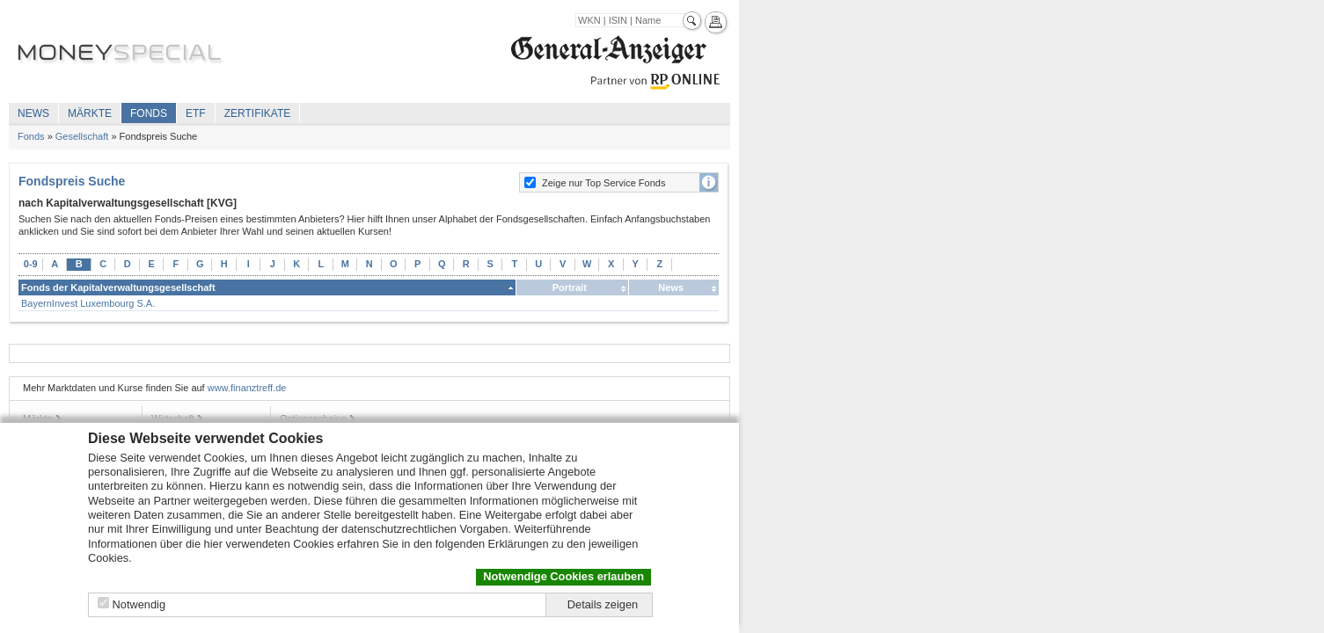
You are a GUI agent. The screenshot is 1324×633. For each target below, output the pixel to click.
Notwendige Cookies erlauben (563, 576)
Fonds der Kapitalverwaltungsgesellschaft (118, 287)
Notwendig (139, 604)
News (33, 113)
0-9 (31, 263)
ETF (196, 113)
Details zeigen (602, 604)
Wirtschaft (172, 418)
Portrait (569, 287)
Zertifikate (257, 113)
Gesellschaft (82, 136)
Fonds (148, 113)
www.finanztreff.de (247, 387)
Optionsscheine (313, 418)
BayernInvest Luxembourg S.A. (88, 303)
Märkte (90, 113)
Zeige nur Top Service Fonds (603, 183)
